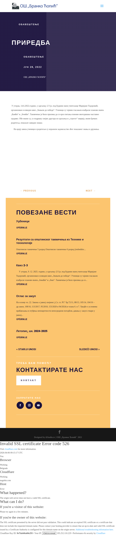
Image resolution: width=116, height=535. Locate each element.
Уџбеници (22, 221)
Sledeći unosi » (89, 349)
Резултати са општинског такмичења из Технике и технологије (50, 241)
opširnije (21, 227)
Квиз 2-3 (22, 265)
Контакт (29, 380)
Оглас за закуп (26, 296)
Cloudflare (7, 472)
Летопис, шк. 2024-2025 (31, 331)
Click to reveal (49, 533)
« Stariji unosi (26, 349)
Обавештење (29, 24)
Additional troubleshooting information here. (95, 529)
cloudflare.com (11, 449)
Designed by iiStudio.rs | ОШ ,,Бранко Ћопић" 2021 (58, 437)
